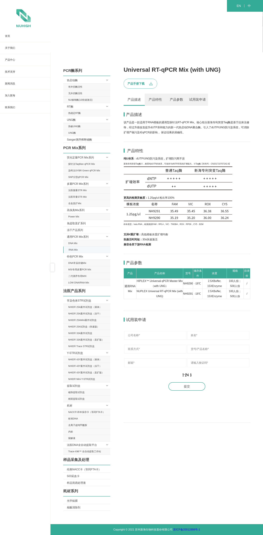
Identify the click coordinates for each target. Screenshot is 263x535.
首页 (25, 36)
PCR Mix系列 (134, 33)
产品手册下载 (140, 83)
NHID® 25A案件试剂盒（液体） (85, 307)
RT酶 (70, 106)
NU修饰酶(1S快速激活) (80, 99)
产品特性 (155, 99)
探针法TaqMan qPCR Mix (81, 164)
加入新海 (25, 95)
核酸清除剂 (73, 507)
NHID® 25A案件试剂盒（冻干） (85, 313)
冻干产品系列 (75, 229)
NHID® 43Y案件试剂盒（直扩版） (86, 372)
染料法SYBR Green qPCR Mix (84, 170)
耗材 (69, 405)
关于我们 (25, 48)
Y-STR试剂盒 (75, 352)
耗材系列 (200, 33)
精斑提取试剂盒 (76, 398)
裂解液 (71, 438)
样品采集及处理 (180, 33)
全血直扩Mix (74, 203)
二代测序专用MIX (77, 276)
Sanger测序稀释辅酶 (79, 139)
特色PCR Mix (75, 256)
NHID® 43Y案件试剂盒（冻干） (85, 366)
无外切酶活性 (75, 93)
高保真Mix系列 (76, 210)
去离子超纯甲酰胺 (77, 425)
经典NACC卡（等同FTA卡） (84, 469)
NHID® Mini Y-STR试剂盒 (81, 379)
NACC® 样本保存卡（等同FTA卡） (86, 412)
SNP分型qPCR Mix (78, 177)
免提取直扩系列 (76, 223)
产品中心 (25, 60)
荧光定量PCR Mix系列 (80, 157)
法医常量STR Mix (77, 196)
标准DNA (73, 418)
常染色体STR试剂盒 (79, 300)
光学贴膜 (72, 500)
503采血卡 (73, 476)
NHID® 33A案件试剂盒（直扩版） (86, 339)
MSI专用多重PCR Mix (79, 269)
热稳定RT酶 (74, 113)
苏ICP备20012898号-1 (186, 529)
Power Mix (73, 216)
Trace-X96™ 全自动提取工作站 (84, 451)
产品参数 (176, 99)
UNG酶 (71, 119)
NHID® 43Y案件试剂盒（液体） (85, 359)
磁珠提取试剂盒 (76, 392)
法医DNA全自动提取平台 (82, 444)
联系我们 (25, 107)
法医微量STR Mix (77, 190)
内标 (70, 431)
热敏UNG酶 (74, 126)
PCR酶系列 (114, 33)
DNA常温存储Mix (77, 263)
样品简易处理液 (76, 482)
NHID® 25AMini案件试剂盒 (82, 320)
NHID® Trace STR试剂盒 (81, 346)
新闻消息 (25, 84)
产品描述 (134, 99)
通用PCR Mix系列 (78, 236)
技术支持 (25, 72)
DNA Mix (72, 243)
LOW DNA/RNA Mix (78, 282)
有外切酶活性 (75, 86)
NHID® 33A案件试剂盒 (80, 333)
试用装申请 (197, 99)
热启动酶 (72, 80)
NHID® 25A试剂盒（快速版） (83, 326)
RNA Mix (73, 249)
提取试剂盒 (73, 385)
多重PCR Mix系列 (78, 183)
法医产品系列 (156, 33)
